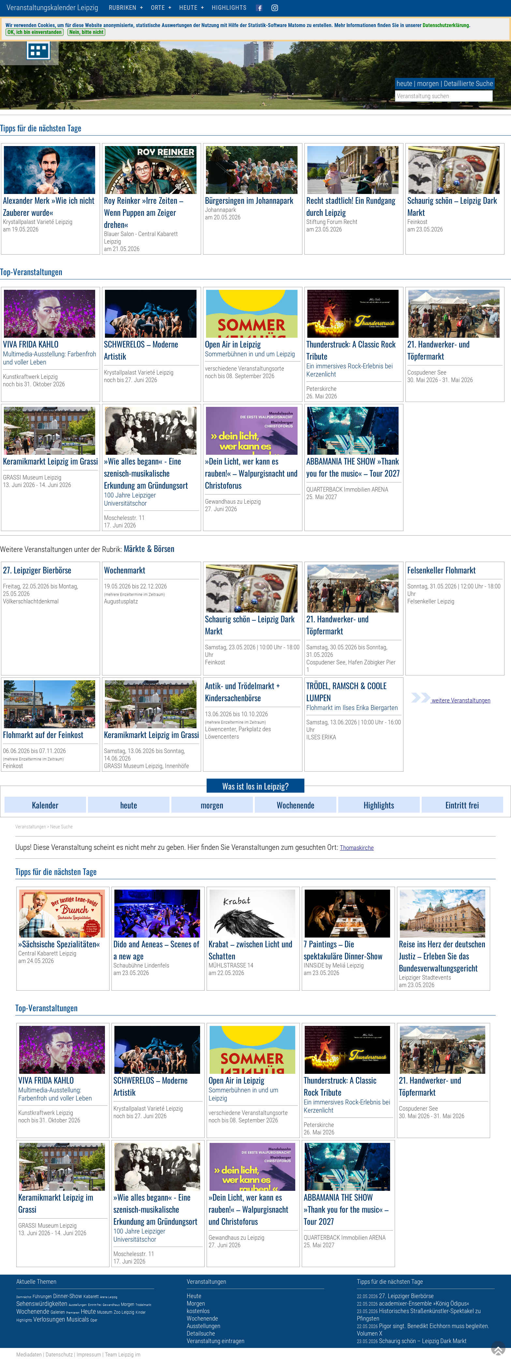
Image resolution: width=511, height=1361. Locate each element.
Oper (93, 1320)
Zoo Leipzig (124, 1312)
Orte (158, 7)
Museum (104, 1312)
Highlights (229, 7)
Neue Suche (61, 827)
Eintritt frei (94, 1305)
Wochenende (32, 1311)
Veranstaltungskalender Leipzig (52, 7)
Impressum (89, 1354)
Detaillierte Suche (468, 84)
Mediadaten (29, 1354)
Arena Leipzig (108, 1297)
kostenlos (198, 1311)
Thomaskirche (357, 847)
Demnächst (23, 1297)
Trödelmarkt (143, 1305)
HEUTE (188, 7)
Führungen (42, 1296)
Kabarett (91, 1296)
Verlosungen (49, 1319)
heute (404, 84)
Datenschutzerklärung (446, 25)
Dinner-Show (67, 1296)
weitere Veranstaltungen (450, 700)
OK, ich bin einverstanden (34, 32)
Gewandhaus (111, 1305)
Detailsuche (201, 1333)
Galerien (58, 1312)
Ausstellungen (78, 1305)
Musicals (77, 1319)
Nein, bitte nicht (86, 32)
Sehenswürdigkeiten (41, 1304)
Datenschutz (59, 1354)
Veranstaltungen (30, 827)
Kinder (141, 1312)
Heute (88, 1311)
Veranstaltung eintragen (215, 1341)
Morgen (127, 1304)
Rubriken (123, 7)
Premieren (73, 1312)
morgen (428, 84)
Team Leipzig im (122, 1354)
